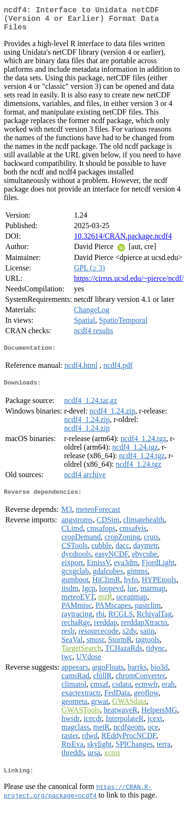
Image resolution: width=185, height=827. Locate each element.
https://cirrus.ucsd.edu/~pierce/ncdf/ (129, 284)
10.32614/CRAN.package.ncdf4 (123, 242)
